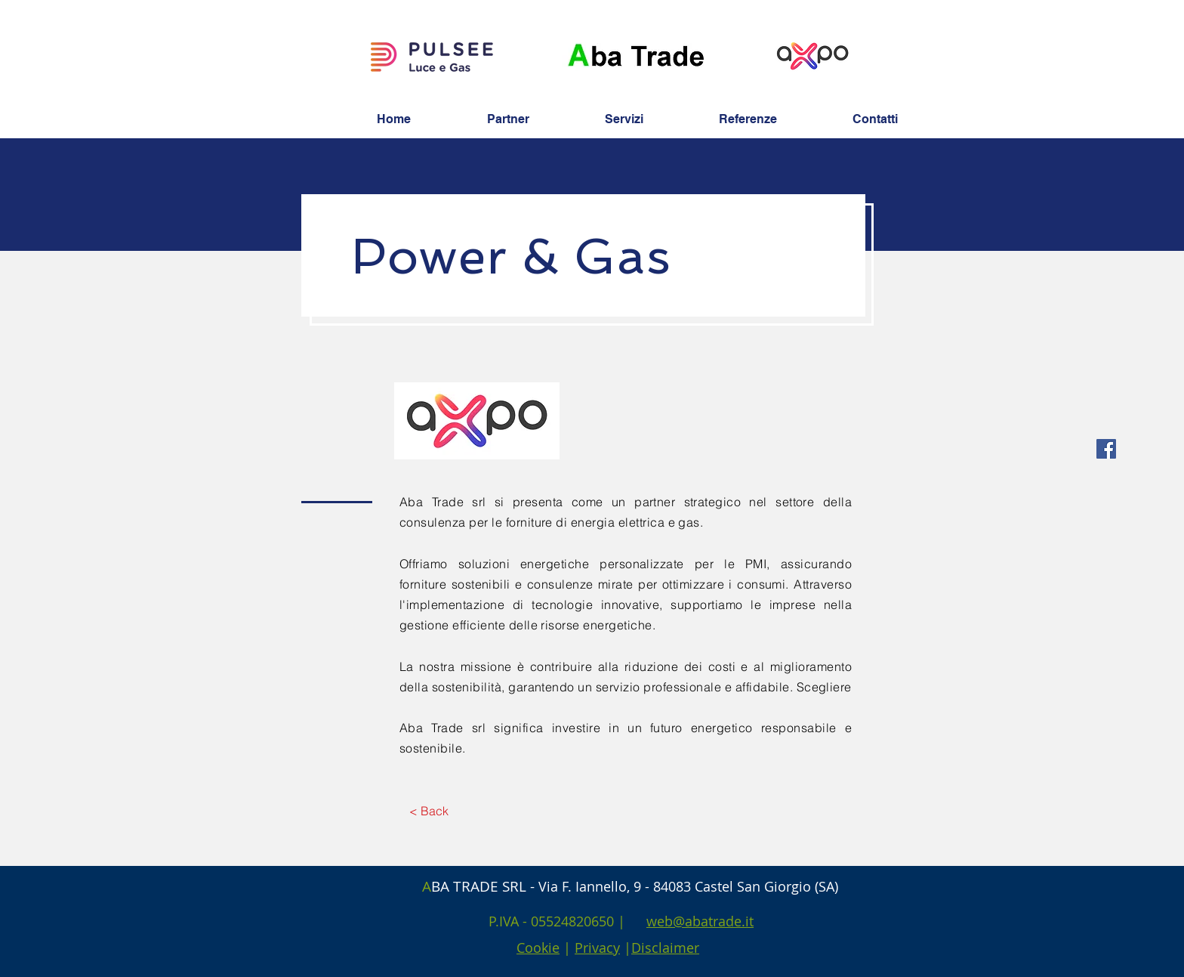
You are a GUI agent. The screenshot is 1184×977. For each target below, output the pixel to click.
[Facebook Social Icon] (1106, 449)
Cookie (538, 947)
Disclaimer (665, 947)
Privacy (597, 947)
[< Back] (428, 810)
